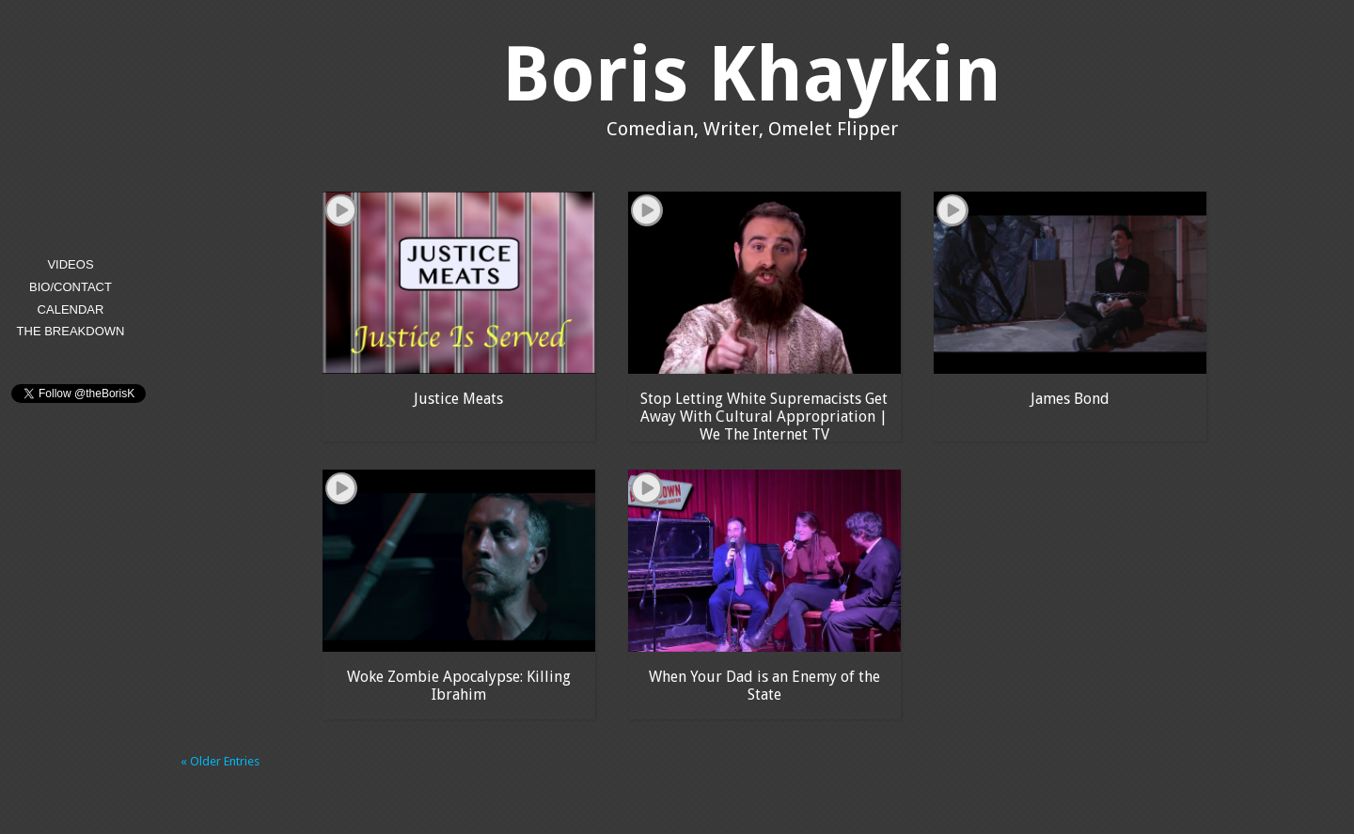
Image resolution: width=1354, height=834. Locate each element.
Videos (70, 264)
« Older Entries (220, 761)
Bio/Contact (70, 287)
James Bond (1070, 399)
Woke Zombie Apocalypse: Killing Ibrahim (459, 685)
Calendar (71, 309)
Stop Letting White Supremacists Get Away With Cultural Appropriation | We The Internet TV (764, 415)
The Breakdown (71, 331)
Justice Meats (458, 399)
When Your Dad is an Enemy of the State (764, 685)
